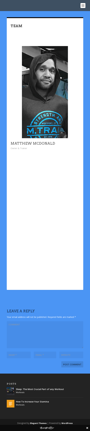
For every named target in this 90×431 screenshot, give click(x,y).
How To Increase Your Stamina (32, 401)
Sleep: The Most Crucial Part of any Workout (40, 389)
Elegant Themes (38, 423)
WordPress (67, 423)
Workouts (20, 392)
